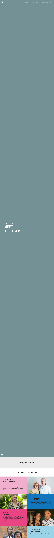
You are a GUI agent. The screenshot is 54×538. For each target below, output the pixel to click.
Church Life (43, 2)
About (33, 2)
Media (51, 2)
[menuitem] (27, 2)
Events (47, 2)
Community (37, 2)
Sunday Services (27, 2)
